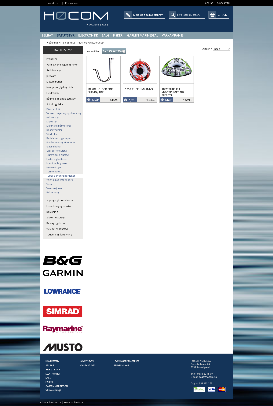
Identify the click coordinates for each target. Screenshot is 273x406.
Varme (50, 184)
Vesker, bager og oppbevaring (63, 113)
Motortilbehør (54, 81)
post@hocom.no (208, 377)
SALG (105, 35)
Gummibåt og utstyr (57, 155)
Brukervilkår (121, 365)
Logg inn (208, 3)
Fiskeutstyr (52, 117)
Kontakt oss (71, 3)
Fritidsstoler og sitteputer (60, 142)
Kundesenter (223, 3)
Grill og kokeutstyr (56, 150)
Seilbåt (47, 35)
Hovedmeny (52, 361)
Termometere (54, 171)
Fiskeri (118, 35)
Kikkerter (51, 121)
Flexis (80, 402)
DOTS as (56, 402)
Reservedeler (54, 130)
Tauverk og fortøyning (59, 234)
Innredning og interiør (58, 206)
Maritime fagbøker (57, 163)
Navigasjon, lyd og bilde (60, 87)
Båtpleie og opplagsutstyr (61, 98)
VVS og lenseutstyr (57, 229)
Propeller (51, 59)
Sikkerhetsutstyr (55, 217)
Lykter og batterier (56, 159)
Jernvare (51, 76)
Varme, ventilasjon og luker (62, 64)
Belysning (52, 212)
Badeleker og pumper (58, 138)
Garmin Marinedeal (142, 35)
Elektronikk (88, 35)
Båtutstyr (66, 35)
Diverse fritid (53, 109)
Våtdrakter (52, 134)
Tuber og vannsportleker (90, 42)
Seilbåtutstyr (53, 70)
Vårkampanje (172, 35)
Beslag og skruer (56, 223)
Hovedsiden (53, 3)
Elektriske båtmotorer (58, 125)
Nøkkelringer (53, 167)
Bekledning (52, 192)
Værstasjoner (54, 188)
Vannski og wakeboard (59, 180)
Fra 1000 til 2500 (112, 51)
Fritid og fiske (67, 42)
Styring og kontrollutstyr (60, 200)
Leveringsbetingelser (126, 361)
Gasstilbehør (53, 146)
